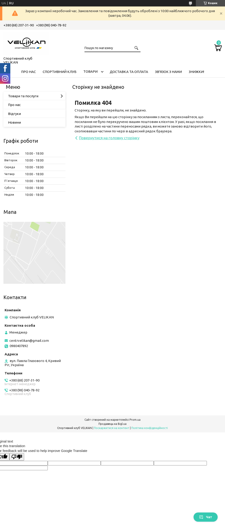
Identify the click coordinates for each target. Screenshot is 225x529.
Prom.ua (135, 419)
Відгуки (14, 114)
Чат (205, 517)
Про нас (14, 105)
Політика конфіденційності (149, 427)
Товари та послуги (23, 96)
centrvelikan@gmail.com (29, 340)
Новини (14, 122)
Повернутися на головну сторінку (109, 138)
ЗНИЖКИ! (196, 72)
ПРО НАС (28, 72)
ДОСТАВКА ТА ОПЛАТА (129, 72)
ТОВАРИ (90, 71)
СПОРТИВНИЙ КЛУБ (59, 72)
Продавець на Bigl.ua (112, 423)
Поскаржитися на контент (111, 427)
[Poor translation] (16, 457)
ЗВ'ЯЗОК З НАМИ (168, 72)
